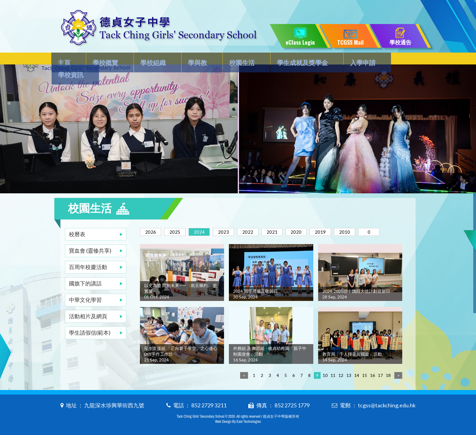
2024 (206, 220)
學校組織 (151, 60)
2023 (233, 220)
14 (356, 374)
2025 (179, 220)
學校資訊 (397, 60)
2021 (287, 220)
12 (340, 374)
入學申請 (351, 60)
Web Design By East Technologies (238, 420)
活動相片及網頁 (88, 304)
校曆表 (77, 222)
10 (325, 374)
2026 (152, 220)
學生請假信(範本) (89, 320)
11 (333, 374)
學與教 (193, 60)
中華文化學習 (85, 287)
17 (380, 374)
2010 (368, 220)
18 (388, 374)
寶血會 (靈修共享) (90, 238)
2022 (260, 220)
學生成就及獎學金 (293, 60)
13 (348, 374)
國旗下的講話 (85, 271)
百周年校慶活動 (88, 254)
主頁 (67, 60)
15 (364, 374)
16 (372, 374)
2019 (341, 220)
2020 (314, 220)
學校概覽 (105, 60)
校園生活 (234, 60)
